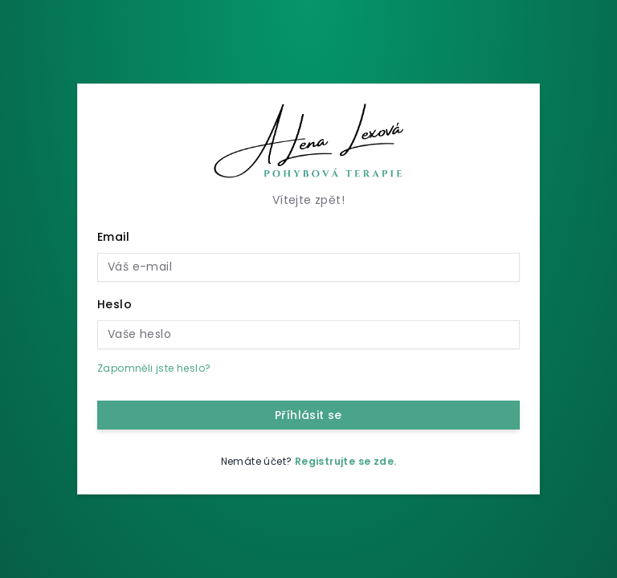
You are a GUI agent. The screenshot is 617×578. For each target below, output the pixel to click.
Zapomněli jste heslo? (153, 368)
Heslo (114, 304)
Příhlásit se (308, 415)
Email (113, 237)
